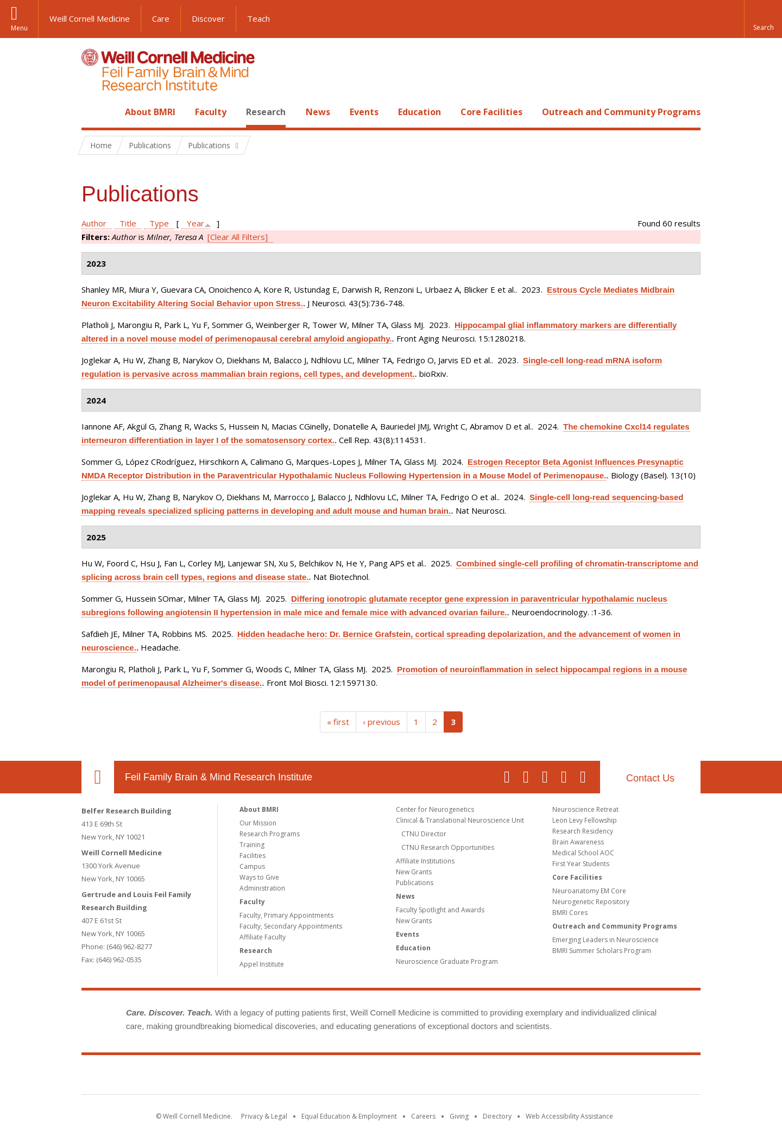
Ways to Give (259, 877)
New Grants (414, 871)
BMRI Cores (570, 912)
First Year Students (580, 863)
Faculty (210, 112)
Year (195, 223)
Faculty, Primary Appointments (286, 915)
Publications (414, 882)
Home (93, 111)
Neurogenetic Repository (590, 901)
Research (266, 112)
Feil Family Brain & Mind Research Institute (218, 777)
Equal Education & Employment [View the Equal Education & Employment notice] (349, 1116)
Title (127, 223)
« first (338, 721)
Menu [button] (19, 28)
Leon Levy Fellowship (584, 820)
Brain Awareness (578, 842)
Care (160, 18)
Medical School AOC (583, 852)
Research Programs (269, 833)
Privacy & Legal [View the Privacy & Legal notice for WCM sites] (264, 1116)
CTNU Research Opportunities (447, 847)
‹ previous (381, 721)
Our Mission (257, 823)
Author (93, 223)
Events (364, 112)
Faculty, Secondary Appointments (290, 926)
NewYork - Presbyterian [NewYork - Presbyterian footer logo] (482, 1076)
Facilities (252, 855)
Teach (258, 18)
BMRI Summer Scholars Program (601, 950)
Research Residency (582, 831)
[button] (763, 19)
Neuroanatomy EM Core (589, 890)
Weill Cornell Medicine (89, 18)
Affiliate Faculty (262, 937)
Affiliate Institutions (425, 861)
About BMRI (150, 112)
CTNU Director (423, 833)
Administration (262, 888)
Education (419, 112)
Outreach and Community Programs (621, 112)
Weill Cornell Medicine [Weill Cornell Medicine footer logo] (312, 1076)
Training (251, 844)
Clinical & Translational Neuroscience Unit (460, 820)
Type (159, 223)
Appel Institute (261, 964)
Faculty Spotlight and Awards (440, 909)
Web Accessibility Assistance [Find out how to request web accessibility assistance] (569, 1116)
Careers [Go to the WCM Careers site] (423, 1116)
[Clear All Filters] (237, 236)
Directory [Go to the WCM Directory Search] (497, 1116)
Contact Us (650, 778)
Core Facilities (491, 112)
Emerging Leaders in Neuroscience (605, 939)
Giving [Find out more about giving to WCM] (459, 1116)
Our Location (97, 777)
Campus (252, 866)
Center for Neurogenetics (435, 809)
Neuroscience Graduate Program (447, 961)
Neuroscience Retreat (585, 809)
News (318, 112)
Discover (208, 18)
